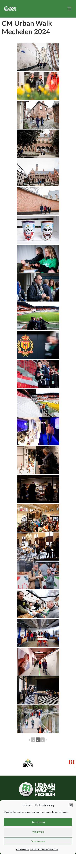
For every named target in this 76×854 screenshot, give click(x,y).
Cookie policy (22, 849)
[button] (70, 805)
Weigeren (38, 831)
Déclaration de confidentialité (44, 849)
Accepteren (38, 822)
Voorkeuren (38, 841)
